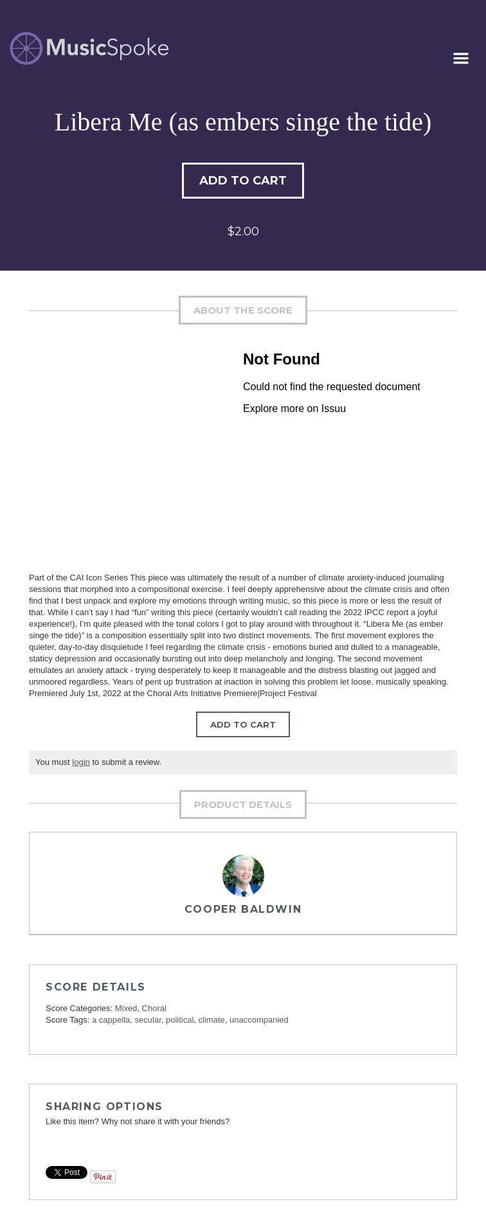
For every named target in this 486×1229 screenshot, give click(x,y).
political (180, 1020)
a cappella (111, 1020)
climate (212, 1020)
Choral (154, 1008)
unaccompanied (259, 1020)
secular (148, 1020)
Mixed (126, 1008)
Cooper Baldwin (243, 909)
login (80, 762)
